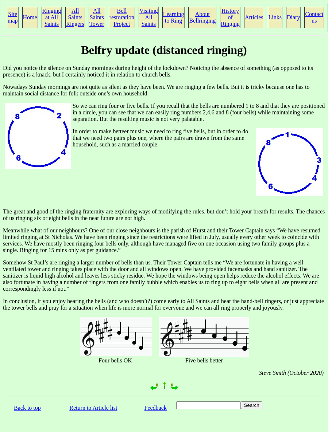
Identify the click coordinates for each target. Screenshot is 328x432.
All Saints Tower (96, 17)
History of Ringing (230, 17)
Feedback (155, 408)
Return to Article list (93, 408)
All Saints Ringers (75, 17)
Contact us (314, 17)
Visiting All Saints (148, 17)
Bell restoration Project (121, 17)
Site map (13, 17)
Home (30, 17)
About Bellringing (202, 17)
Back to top (27, 408)
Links (275, 17)
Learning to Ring (173, 17)
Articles (254, 17)
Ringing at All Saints (51, 17)
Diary (293, 17)
